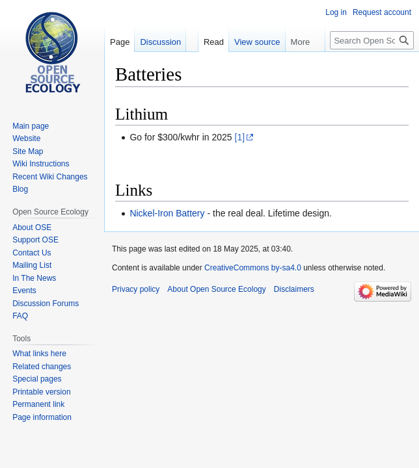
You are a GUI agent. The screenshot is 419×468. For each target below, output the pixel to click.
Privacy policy (135, 289)
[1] (240, 137)
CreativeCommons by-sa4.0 (252, 267)
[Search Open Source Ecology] (372, 40)
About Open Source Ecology (216, 289)
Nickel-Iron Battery (166, 213)
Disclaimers (294, 289)
